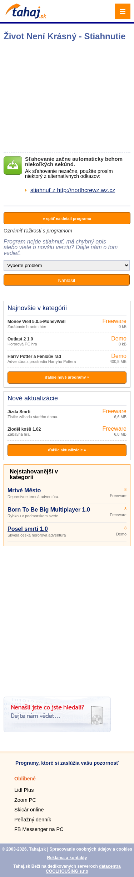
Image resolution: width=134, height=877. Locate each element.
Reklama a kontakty (67, 857)
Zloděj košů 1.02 (24, 429)
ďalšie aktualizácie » (67, 450)
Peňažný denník (32, 819)
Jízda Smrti (19, 411)
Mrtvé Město (24, 490)
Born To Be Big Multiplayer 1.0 (49, 510)
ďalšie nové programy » (67, 377)
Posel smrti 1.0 (28, 529)
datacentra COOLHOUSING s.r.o (83, 869)
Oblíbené (25, 778)
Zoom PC (25, 800)
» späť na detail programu (67, 218)
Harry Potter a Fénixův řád (34, 356)
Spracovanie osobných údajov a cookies (90, 849)
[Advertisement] (67, 619)
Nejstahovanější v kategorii (34, 474)
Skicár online (29, 809)
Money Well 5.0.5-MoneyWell (36, 321)
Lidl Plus (24, 790)
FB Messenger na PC (39, 829)
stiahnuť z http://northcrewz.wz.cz (72, 190)
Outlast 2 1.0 (20, 339)
